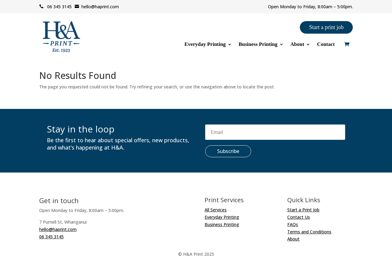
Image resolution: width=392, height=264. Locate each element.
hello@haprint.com (97, 6)
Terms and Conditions (309, 232)
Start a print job (326, 27)
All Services (216, 210)
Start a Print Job (303, 210)
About (297, 44)
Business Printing (258, 44)
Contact (326, 44)
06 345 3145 (55, 6)
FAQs (292, 224)
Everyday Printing (205, 44)
